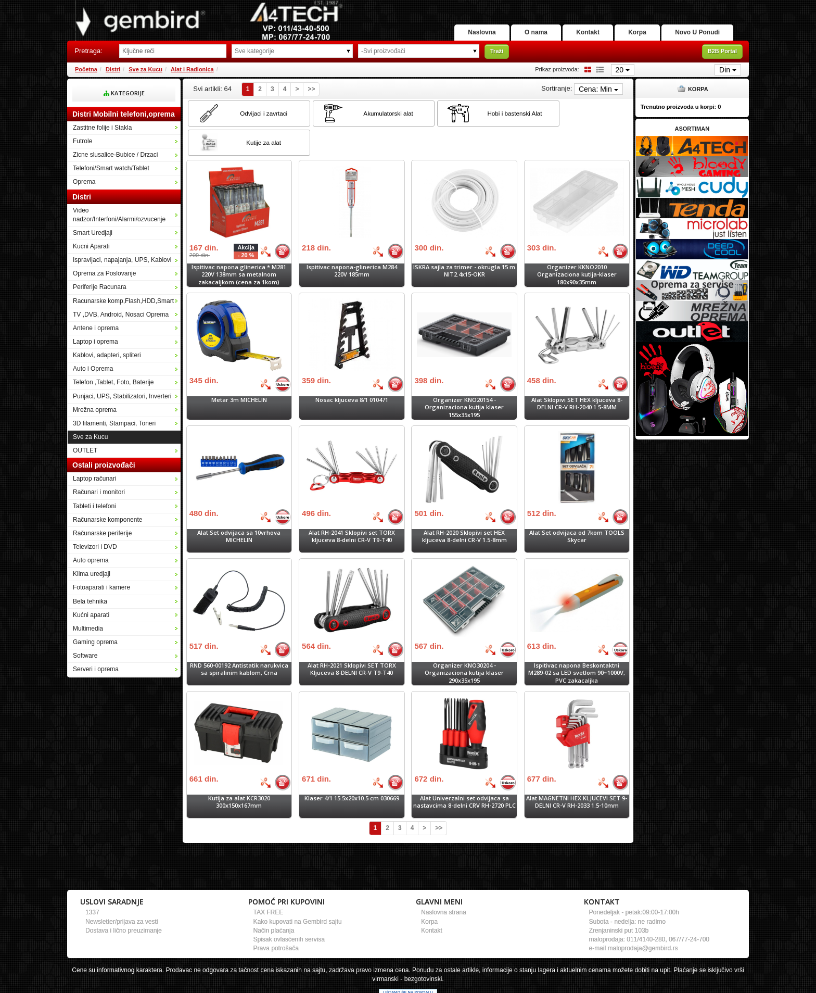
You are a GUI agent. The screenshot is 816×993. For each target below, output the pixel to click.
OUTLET (85, 450)
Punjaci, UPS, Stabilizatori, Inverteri (122, 396)
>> (311, 89)
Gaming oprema (95, 642)
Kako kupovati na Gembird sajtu (297, 892)
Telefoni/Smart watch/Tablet (111, 168)
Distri (113, 69)
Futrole (82, 141)
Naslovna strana (443, 883)
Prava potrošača (276, 919)
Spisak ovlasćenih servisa (289, 910)
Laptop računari (94, 478)
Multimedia (88, 628)
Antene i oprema (96, 328)
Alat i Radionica (192, 69)
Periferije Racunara (99, 287)
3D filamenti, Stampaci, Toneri (114, 423)
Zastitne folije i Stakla (102, 127)
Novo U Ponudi (695, 32)
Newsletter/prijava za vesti (121, 892)
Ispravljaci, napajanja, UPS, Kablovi (122, 259)
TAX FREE (268, 883)
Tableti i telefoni (94, 506)
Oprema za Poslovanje (104, 273)
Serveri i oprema (96, 669)
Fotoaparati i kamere (101, 587)
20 (623, 70)
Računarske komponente (107, 519)
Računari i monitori (99, 492)
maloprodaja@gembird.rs (643, 919)
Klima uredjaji (91, 573)
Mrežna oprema (95, 409)
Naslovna (462, 32)
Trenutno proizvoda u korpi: (681, 107)
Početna (86, 69)
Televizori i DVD (95, 546)
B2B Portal (722, 51)
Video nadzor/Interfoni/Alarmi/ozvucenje (119, 215)
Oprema (84, 181)
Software (85, 655)
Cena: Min (598, 89)
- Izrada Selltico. (470, 985)
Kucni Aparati (91, 246)
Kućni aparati (91, 615)
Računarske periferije (102, 533)
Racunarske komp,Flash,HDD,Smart (123, 301)
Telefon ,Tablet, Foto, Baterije (113, 382)
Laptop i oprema (95, 341)
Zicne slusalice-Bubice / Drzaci (115, 154)
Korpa (631, 32)
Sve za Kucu (145, 69)
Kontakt (577, 32)
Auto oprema (91, 560)
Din (727, 70)
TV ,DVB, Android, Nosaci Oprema (121, 314)
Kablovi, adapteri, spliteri (107, 355)
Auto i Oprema (93, 368)
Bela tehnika (90, 601)
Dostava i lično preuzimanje (123, 901)
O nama (520, 32)
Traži (496, 51)
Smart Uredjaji (92, 232)
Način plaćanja (274, 901)
